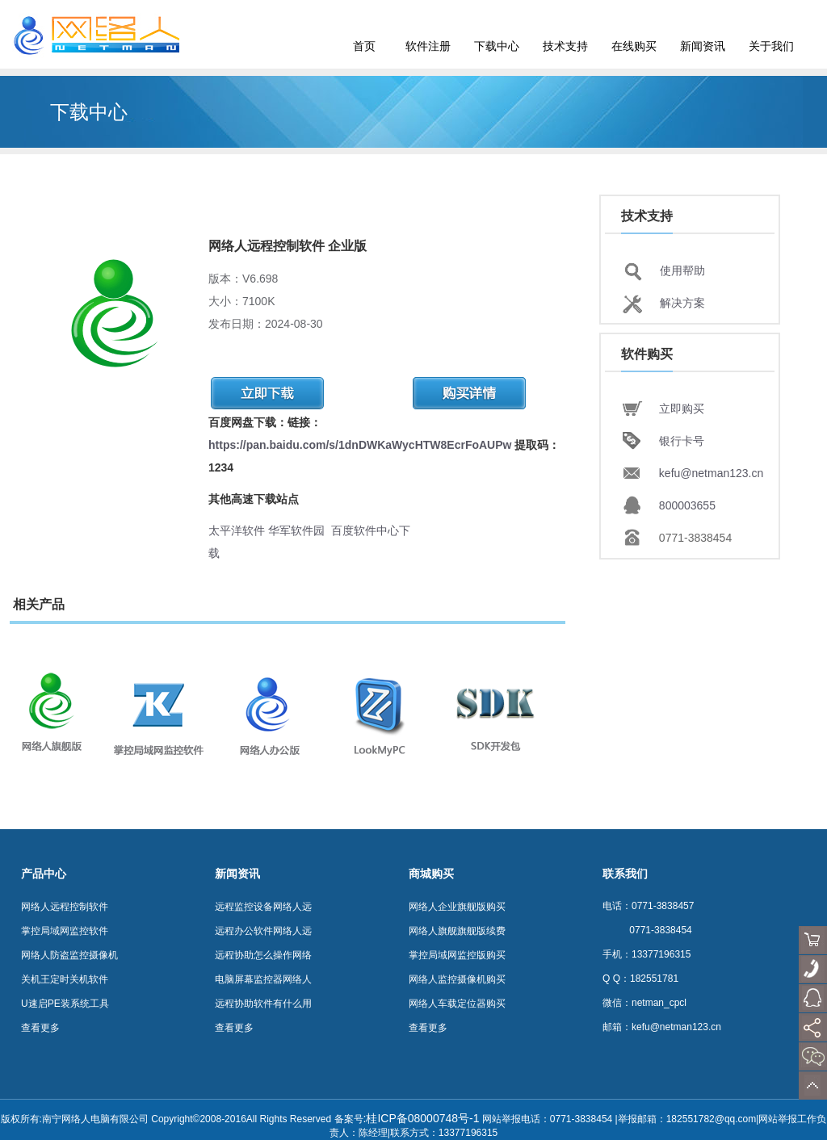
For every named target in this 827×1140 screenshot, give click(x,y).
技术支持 (565, 46)
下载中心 (496, 46)
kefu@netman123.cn (711, 473)
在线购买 (634, 46)
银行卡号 (681, 440)
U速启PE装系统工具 (65, 1003)
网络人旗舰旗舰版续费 (457, 931)
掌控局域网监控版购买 (457, 955)
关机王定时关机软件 (64, 979)
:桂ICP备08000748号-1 (421, 1118)
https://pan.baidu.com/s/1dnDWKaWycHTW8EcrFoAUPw (359, 444)
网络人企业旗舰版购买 (457, 906)
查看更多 (40, 1027)
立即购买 (681, 408)
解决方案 (682, 302)
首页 (364, 46)
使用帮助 (682, 270)
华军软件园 (296, 530)
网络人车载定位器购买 (457, 1003)
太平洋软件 (236, 530)
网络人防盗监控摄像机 (69, 955)
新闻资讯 (702, 46)
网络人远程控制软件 (64, 906)
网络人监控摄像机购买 (457, 979)
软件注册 (428, 46)
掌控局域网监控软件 (64, 931)
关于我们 (771, 46)
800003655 (687, 505)
